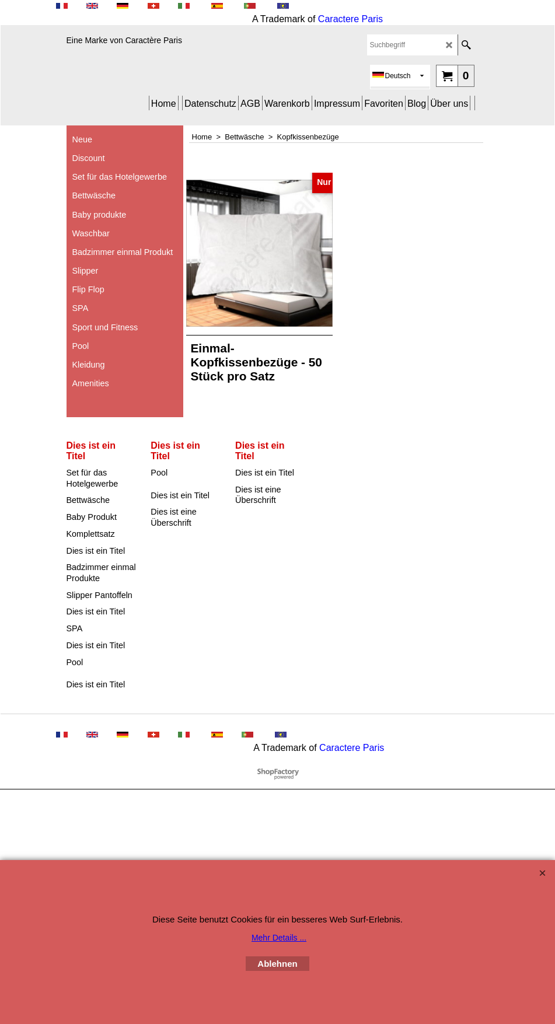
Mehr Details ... (279, 937)
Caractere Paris (350, 19)
